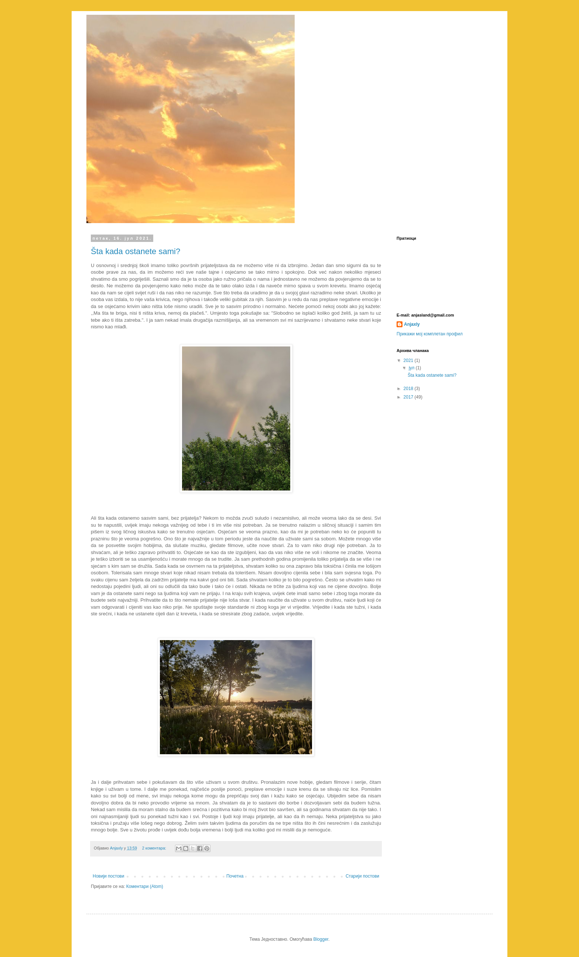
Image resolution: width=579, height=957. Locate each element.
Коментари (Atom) (144, 886)
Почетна (234, 876)
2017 (409, 397)
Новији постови (108, 876)
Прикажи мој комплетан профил (430, 333)
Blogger (320, 939)
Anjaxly (412, 324)
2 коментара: (154, 848)
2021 (409, 360)
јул (412, 367)
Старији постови (362, 876)
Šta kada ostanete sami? (135, 251)
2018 (409, 388)
